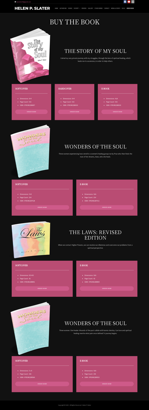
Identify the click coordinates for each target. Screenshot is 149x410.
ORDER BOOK (130, 8)
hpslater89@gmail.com (24, 2)
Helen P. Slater (32, 8)
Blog (123, 8)
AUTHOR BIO (63, 8)
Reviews (84, 8)
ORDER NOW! (31, 112)
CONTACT (106, 8)
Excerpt (76, 8)
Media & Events (115, 8)
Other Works (99, 8)
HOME (56, 8)
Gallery (90, 8)
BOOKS (70, 8)
